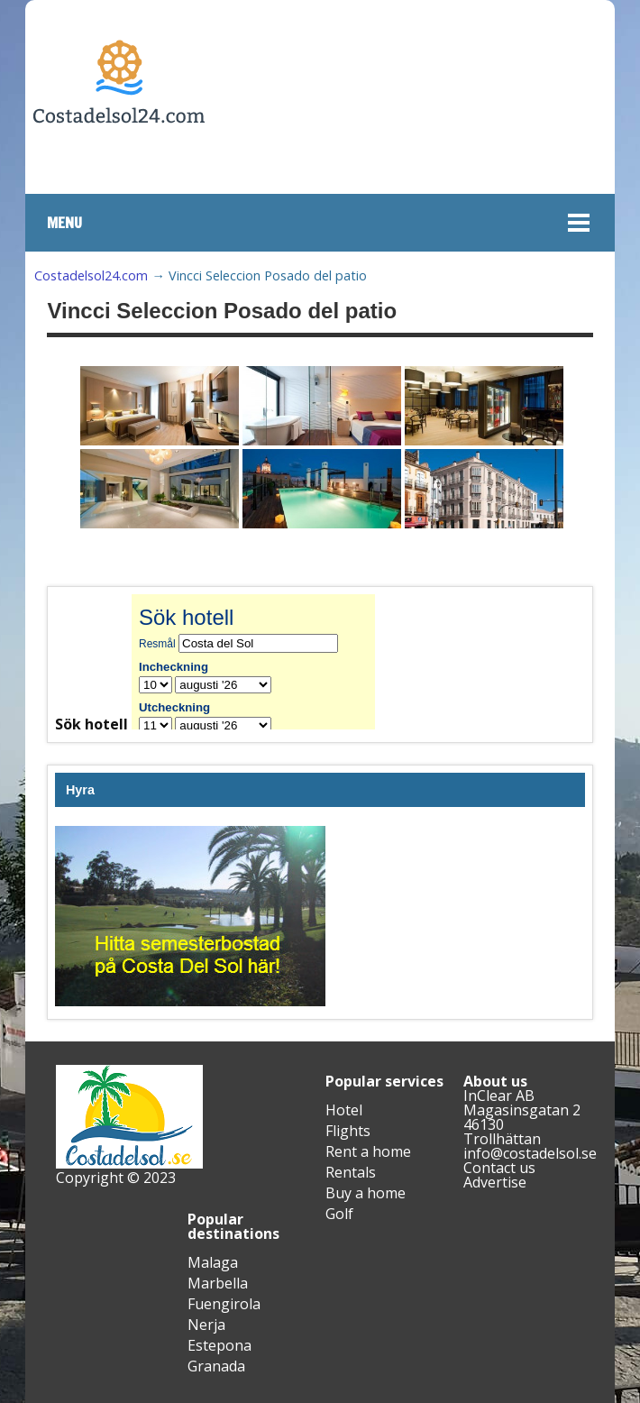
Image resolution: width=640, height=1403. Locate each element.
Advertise (494, 1182)
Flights (347, 1131)
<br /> (267, 661)
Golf (339, 1214)
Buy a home (365, 1193)
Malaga (212, 1262)
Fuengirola (224, 1304)
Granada (216, 1366)
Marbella (217, 1283)
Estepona (219, 1345)
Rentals (350, 1172)
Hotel (343, 1110)
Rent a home (368, 1151)
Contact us (499, 1168)
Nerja (206, 1324)
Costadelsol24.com (91, 275)
